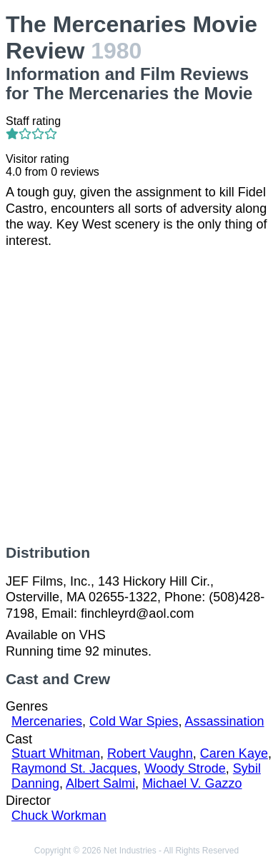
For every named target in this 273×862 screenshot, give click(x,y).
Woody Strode (185, 768)
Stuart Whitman (55, 753)
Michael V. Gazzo (192, 783)
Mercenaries (46, 721)
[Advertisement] (136, 396)
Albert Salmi (100, 783)
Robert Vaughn (150, 753)
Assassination (224, 721)
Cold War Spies (133, 721)
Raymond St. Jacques (74, 768)
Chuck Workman (58, 815)
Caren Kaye (234, 753)
